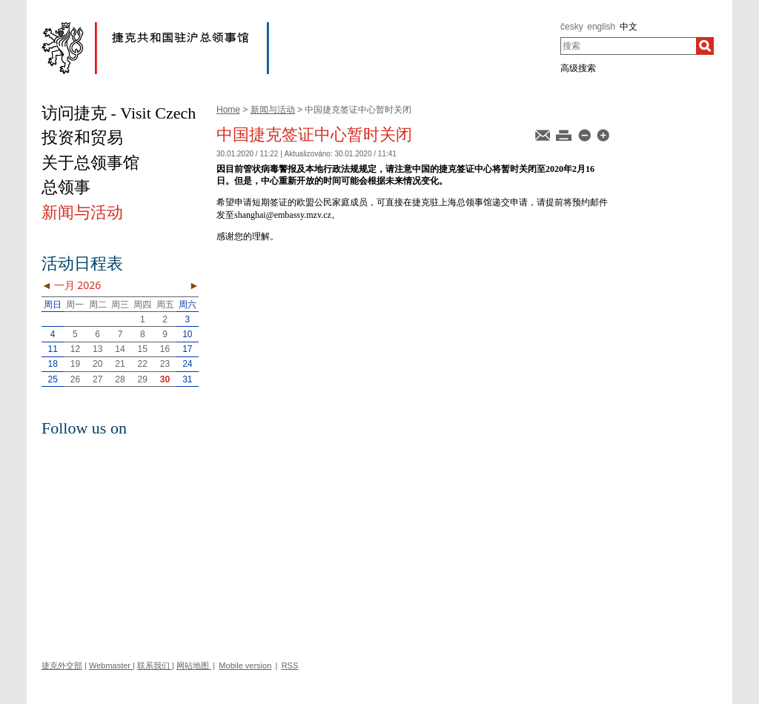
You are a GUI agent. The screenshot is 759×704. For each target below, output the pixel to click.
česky (571, 26)
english (601, 26)
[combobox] (628, 46)
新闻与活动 (273, 109)
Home (228, 109)
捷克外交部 (62, 665)
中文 (628, 26)
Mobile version (245, 665)
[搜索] (705, 46)
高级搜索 (578, 68)
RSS (290, 665)
